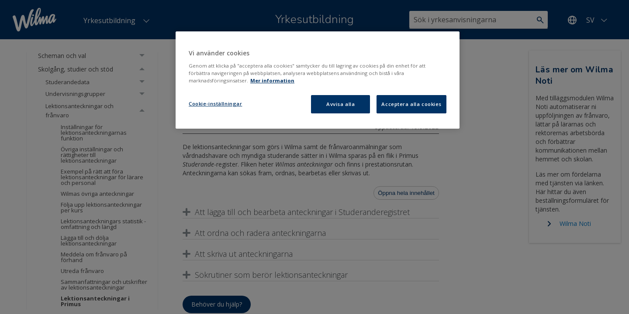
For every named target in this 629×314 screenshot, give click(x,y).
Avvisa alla (340, 104)
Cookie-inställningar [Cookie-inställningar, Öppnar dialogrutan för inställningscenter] (215, 103)
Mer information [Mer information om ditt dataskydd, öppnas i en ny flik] (272, 80)
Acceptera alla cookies (411, 104)
